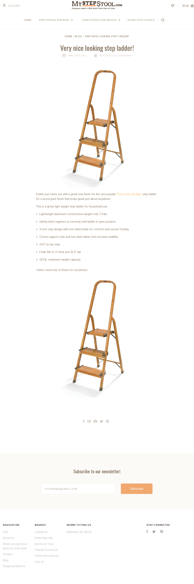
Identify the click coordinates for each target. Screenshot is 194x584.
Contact (7, 557)
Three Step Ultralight (129, 197)
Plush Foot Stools (141, 20)
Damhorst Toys (44, 547)
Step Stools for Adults (101, 20)
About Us (8, 541)
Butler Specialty (44, 541)
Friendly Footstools (46, 553)
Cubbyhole (41, 535)
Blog (5, 563)
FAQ (5, 535)
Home (27, 20)
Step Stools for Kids (56, 20)
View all (39, 564)
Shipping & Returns (14, 569)
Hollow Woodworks (47, 558)
